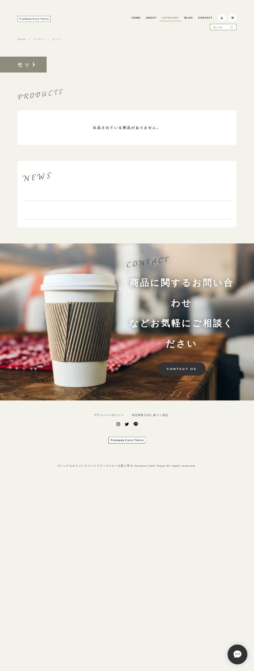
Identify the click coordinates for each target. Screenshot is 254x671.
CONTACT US (182, 547)
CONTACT (205, 18)
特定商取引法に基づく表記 (150, 593)
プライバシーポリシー (109, 593)
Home (21, 39)
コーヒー (39, 39)
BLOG (188, 18)
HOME (136, 18)
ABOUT (151, 18)
